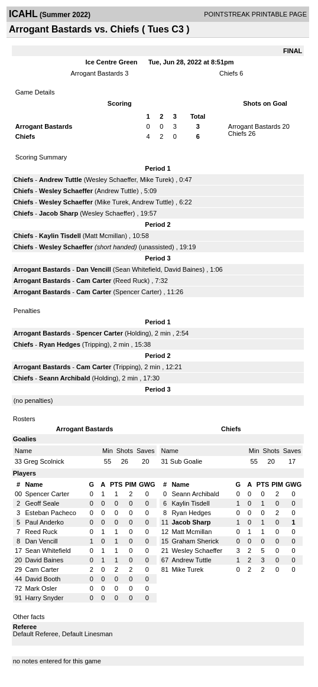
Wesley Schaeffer (111, 179)
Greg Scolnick (44, 461)
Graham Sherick (194, 541)
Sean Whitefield (137, 269)
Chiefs (228, 73)
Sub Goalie (186, 461)
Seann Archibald (64, 378)
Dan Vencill (93, 269)
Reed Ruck (131, 280)
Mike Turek (156, 179)
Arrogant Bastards (97, 73)
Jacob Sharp (58, 213)
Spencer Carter (137, 291)
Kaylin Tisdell (60, 235)
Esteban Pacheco (50, 512)
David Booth (43, 578)
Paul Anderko (44, 522)
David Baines (183, 269)
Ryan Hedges (59, 344)
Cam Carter (93, 280)
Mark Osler (41, 588)
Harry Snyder (44, 597)
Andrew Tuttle (60, 179)
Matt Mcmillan (105, 235)
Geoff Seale (42, 503)
